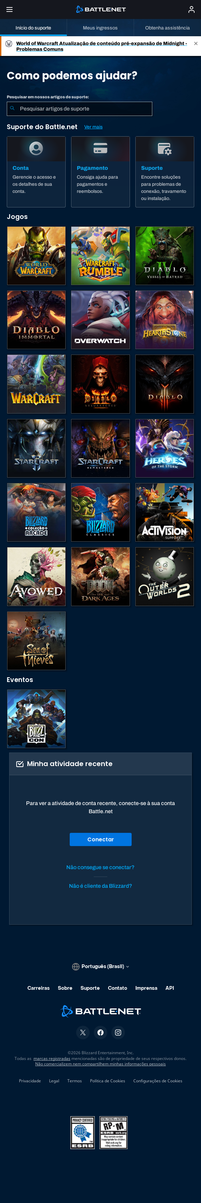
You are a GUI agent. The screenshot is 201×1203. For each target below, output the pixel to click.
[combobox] (79, 109)
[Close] (196, 46)
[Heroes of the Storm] (164, 448)
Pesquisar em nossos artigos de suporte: (48, 97)
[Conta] (36, 171)
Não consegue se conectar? (100, 867)
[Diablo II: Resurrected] (100, 384)
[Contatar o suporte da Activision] (164, 512)
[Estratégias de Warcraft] (36, 384)
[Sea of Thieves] (36, 640)
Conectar (100, 839)
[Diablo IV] (164, 255)
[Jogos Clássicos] (100, 512)
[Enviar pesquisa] (12, 109)
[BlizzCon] (36, 718)
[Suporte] (164, 171)
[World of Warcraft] (36, 255)
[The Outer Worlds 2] (164, 576)
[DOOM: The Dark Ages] (100, 576)
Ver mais (93, 126)
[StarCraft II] (36, 448)
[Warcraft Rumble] (100, 255)
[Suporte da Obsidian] (36, 576)
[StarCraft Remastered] (100, 448)
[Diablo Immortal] (36, 319)
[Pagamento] (100, 171)
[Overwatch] (100, 319)
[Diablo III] (164, 384)
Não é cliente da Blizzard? (100, 886)
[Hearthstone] (164, 319)
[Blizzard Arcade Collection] (36, 512)
